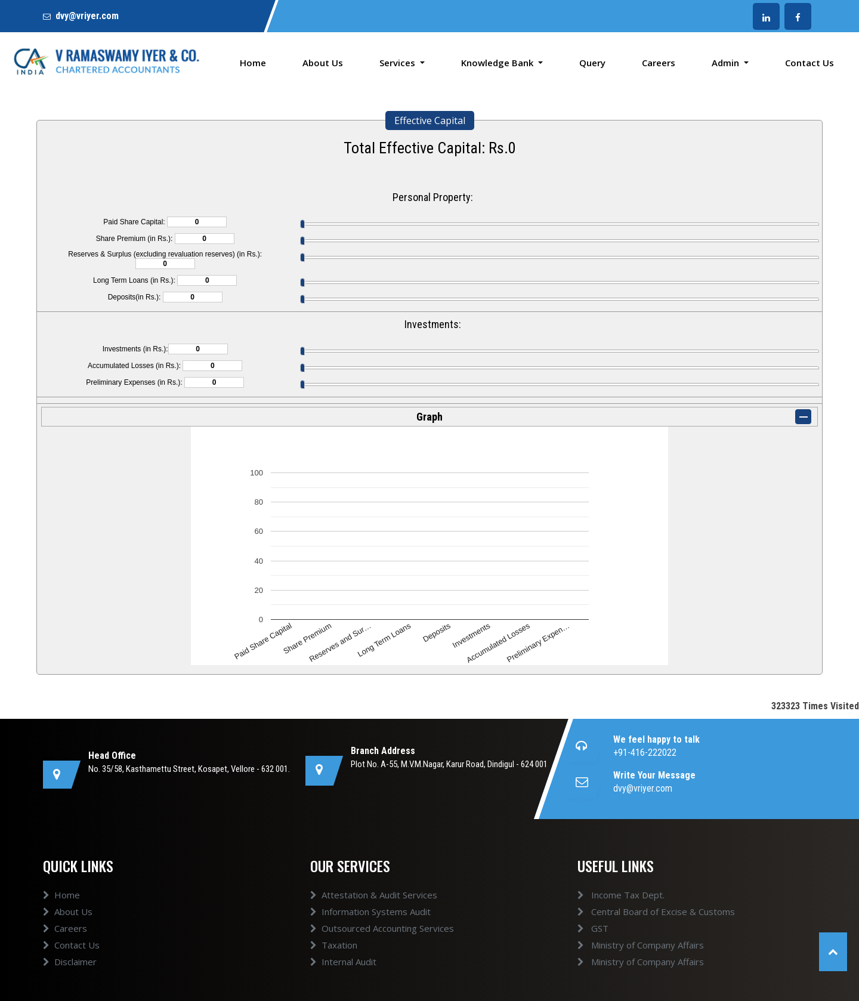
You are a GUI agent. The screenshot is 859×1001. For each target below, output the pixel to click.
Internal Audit (343, 962)
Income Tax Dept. (621, 895)
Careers (658, 63)
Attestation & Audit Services (373, 895)
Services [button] (398, 63)
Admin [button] (726, 63)
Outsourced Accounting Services (382, 928)
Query (592, 63)
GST (592, 928)
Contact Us (809, 63)
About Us (322, 63)
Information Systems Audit (370, 911)
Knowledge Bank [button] (498, 63)
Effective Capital (429, 120)
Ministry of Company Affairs (640, 945)
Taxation (333, 945)
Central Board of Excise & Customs (656, 911)
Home (253, 63)
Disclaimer (70, 962)
